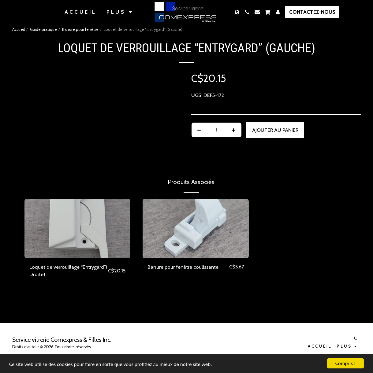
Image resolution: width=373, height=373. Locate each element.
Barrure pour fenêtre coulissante (182, 267)
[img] (77, 228)
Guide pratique (43, 29)
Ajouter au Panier (275, 130)
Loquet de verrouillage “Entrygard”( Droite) (68, 271)
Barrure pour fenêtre (80, 29)
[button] (247, 12)
